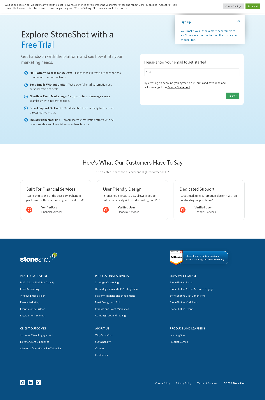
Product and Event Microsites (112, 309)
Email (148, 72)
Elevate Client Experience (34, 341)
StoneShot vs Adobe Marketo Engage (191, 289)
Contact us (101, 355)
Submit (232, 95)
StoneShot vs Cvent (181, 309)
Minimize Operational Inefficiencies (40, 348)
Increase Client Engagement (36, 335)
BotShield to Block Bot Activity (37, 282)
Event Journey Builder (32, 309)
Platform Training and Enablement (115, 295)
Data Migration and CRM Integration (116, 289)
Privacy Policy (183, 383)
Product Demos (179, 341)
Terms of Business (207, 383)
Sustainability (103, 341)
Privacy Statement (178, 87)
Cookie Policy (162, 383)
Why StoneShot (104, 335)
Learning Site (177, 335)
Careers (100, 348)
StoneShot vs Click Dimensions (188, 295)
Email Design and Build (108, 302)
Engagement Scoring (32, 315)
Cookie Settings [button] (233, 6)
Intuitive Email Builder (32, 295)
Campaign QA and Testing (110, 315)
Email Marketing (29, 289)
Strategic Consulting (107, 282)
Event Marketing (29, 302)
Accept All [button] (253, 6)
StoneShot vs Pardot (181, 282)
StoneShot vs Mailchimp (184, 302)
